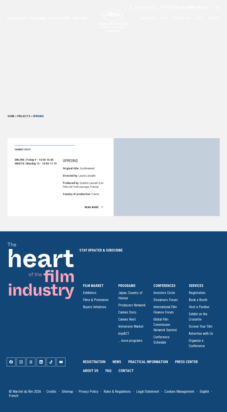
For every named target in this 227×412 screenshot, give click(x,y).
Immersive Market (130, 326)
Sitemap (67, 391)
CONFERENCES (164, 286)
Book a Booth (198, 300)
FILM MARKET (93, 286)
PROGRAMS (126, 286)
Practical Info (182, 18)
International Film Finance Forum (165, 309)
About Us (214, 18)
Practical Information (148, 362)
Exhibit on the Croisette (198, 316)
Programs (37, 18)
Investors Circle (164, 293)
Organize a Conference (197, 343)
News (164, 18)
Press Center (186, 362)
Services (80, 18)
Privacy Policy (88, 391)
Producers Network (132, 305)
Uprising (70, 160)
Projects (23, 116)
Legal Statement (147, 391)
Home (11, 116)
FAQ (108, 371)
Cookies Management (179, 391)
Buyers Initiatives (94, 307)
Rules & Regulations (117, 391)
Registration (148, 18)
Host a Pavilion (199, 307)
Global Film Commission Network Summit (165, 324)
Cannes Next (127, 319)
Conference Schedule (161, 339)
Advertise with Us (201, 333)
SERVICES (196, 286)
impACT (123, 333)
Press (199, 18)
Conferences (59, 18)
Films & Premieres (96, 300)
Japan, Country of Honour (130, 295)
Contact (126, 371)
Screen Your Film (200, 326)
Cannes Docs (127, 312)
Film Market (17, 18)
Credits (51, 391)
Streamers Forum (165, 300)
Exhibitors (89, 293)
